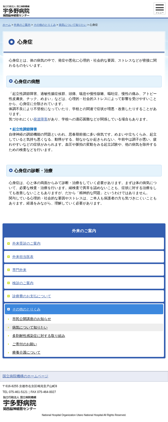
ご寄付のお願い (24, 344)
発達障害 (40, 119)
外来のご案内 (22, 24)
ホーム (7, 24)
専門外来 (19, 270)
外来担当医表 (22, 257)
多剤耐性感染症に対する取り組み (38, 336)
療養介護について (26, 352)
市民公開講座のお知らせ (31, 319)
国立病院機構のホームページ (25, 376)
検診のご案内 (22, 283)
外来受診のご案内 (26, 243)
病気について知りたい (73, 24)
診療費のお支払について (31, 296)
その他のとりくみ (45, 24)
